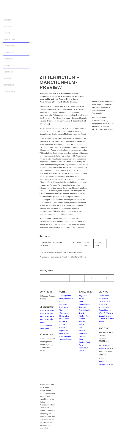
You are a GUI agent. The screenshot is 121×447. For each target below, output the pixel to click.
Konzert (82, 319)
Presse (82, 330)
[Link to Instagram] (24, 99)
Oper (81, 327)
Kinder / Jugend (85, 316)
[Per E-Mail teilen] (106, 278)
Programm (63, 307)
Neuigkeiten (64, 316)
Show (81, 339)
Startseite (63, 304)
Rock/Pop (83, 333)
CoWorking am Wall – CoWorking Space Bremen (106, 313)
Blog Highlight (84, 304)
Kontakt (62, 327)
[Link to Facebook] (8, 99)
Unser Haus (64, 319)
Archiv (81, 298)
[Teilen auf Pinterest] (91, 278)
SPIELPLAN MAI (46, 313)
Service (62, 325)
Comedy (82, 307)
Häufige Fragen (105, 301)
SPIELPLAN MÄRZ (47, 319)
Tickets (62, 310)
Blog (81, 301)
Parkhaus (63, 322)
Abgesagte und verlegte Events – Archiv (66, 298)
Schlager (82, 336)
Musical (82, 322)
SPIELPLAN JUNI (47, 310)
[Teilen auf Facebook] (47, 278)
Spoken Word (84, 342)
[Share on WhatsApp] (77, 278)
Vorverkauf (83, 348)
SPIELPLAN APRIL (47, 316)
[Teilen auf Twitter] (62, 278)
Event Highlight (85, 310)
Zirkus (81, 351)
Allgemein (83, 296)
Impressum (63, 330)
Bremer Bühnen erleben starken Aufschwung (46, 325)
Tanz (81, 345)
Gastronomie (64, 313)
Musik (81, 325)
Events (82, 313)
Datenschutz (64, 333)
